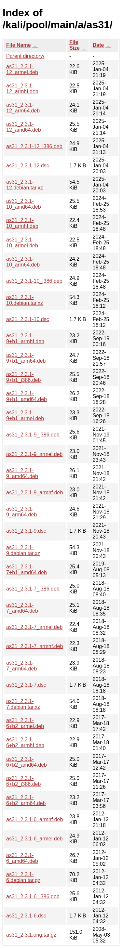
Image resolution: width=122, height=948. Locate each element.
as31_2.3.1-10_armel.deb (22, 242)
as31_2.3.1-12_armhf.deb (22, 88)
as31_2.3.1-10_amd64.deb (23, 204)
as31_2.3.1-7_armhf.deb (34, 646)
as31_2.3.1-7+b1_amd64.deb (26, 569)
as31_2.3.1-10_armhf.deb (22, 223)
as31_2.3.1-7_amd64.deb (22, 608)
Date (98, 45)
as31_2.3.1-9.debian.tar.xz (23, 550)
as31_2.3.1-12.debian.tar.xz (24, 184)
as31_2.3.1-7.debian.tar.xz (23, 704)
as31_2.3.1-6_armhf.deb (34, 819)
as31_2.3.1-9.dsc (26, 531)
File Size (74, 45)
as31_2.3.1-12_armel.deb (22, 69)
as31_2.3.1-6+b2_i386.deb (23, 781)
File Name (18, 45)
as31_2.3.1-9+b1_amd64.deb (26, 396)
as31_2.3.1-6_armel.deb (34, 838)
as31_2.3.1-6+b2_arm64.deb (26, 800)
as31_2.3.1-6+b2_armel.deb (25, 723)
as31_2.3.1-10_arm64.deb (23, 261)
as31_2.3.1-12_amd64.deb (23, 127)
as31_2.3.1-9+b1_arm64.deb (26, 358)
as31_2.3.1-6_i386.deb (33, 896)
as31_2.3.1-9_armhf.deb (34, 492)
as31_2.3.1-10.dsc (27, 319)
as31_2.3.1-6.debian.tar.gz (23, 877)
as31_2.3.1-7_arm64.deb (21, 665)
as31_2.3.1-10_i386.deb (34, 281)
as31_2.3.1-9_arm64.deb (21, 511)
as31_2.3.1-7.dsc (26, 685)
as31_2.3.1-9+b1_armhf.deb (25, 338)
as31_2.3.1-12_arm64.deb (23, 107)
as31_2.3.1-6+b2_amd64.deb (26, 762)
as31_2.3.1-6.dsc (26, 915)
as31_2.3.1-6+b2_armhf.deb (25, 742)
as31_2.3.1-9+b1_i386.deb (23, 377)
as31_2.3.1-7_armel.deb (34, 627)
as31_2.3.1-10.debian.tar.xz (24, 300)
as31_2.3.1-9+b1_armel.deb (25, 415)
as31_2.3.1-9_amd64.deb (22, 473)
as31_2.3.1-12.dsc (27, 165)
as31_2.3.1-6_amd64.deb (22, 858)
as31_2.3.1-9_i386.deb (33, 434)
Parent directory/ (25, 56)
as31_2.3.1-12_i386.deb (34, 146)
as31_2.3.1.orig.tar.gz (31, 935)
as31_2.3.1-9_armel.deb (34, 454)
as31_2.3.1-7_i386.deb (33, 588)
